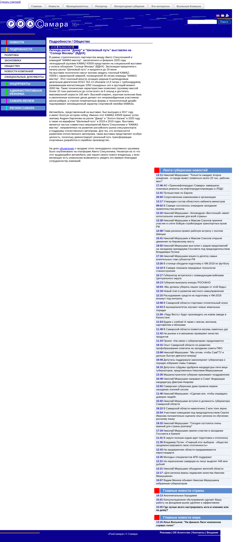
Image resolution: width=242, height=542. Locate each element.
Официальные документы (24, 76)
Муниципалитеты (77, 6)
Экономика (12, 60)
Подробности (21, 49)
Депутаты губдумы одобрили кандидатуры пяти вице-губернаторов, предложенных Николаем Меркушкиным (192, 369)
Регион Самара (22, 108)
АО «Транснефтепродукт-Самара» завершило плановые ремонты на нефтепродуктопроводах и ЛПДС (189, 187)
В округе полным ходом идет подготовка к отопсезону (196, 437)
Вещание (212, 532)
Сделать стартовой (10, 2)
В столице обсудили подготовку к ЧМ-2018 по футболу (196, 263)
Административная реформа (26, 92)
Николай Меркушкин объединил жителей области (193, 468)
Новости (54, 6)
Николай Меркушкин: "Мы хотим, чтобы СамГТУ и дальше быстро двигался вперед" (190, 354)
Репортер (101, 6)
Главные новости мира (181, 517)
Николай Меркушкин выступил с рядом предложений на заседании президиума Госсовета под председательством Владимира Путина (193, 248)
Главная (36, 6)
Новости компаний (18, 71)
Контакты (198, 532)
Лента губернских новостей (185, 170)
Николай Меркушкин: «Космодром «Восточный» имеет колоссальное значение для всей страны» (192, 214)
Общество (12, 66)
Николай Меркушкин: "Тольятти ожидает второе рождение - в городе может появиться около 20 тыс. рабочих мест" (192, 178)
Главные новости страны (183, 490)
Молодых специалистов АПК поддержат (188, 457)
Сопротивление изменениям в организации (190, 197)
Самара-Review (22, 101)
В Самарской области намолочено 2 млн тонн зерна (195, 408)
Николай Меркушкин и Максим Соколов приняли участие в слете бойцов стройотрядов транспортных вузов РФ (191, 223)
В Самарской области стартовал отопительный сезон (196, 302)
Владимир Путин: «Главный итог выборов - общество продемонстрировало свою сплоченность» (192, 444)
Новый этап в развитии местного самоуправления (194, 291)
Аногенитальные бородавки (180, 495)
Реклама (165, 532)
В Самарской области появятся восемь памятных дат (196, 329)
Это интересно (160, 6)
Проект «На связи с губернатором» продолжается (194, 340)
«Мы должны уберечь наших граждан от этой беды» (195, 286)
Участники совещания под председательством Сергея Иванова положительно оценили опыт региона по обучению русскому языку (192, 415)
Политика (11, 55)
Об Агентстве (181, 532)
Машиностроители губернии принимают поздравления (196, 374)
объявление (67, 148)
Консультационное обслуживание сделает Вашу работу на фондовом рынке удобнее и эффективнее (189, 501)
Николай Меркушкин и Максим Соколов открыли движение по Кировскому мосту (189, 240)
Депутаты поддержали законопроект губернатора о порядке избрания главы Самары (190, 361)
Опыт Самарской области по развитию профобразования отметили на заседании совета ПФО (189, 346)
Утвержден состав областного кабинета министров (194, 201)
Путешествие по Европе (178, 192)
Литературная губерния (129, 6)
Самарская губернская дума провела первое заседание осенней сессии (187, 388)
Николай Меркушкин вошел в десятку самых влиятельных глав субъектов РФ (186, 257)
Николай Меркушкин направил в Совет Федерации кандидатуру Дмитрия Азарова (190, 380)
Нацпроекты (20, 83)
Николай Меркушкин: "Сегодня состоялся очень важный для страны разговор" (188, 425)
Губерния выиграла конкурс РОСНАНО (187, 282)
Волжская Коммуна (189, 6)
